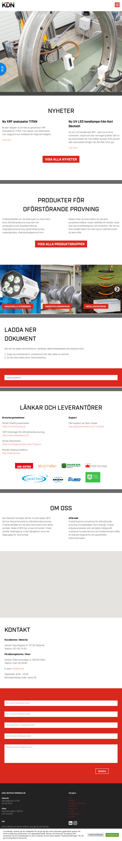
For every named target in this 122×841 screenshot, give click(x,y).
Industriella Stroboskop (18, 306)
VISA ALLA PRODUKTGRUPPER (61, 244)
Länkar (71, 811)
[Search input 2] (59, 377)
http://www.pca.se (11, 453)
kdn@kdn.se (18, 668)
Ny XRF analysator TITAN (19, 122)
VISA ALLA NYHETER (61, 159)
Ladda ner (73, 809)
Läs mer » (7, 140)
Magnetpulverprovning (57, 306)
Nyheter (72, 801)
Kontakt (72, 816)
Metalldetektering (96, 306)
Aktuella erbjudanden (77, 803)
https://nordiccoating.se (14, 426)
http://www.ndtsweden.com (15, 435)
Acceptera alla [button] (112, 835)
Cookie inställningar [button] (96, 835)
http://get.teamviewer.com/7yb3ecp (86, 426)
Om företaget (74, 814)
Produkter (72, 806)
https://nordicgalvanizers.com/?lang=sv (21, 444)
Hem (70, 798)
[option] (20, 289)
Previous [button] (5, 289)
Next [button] (117, 289)
